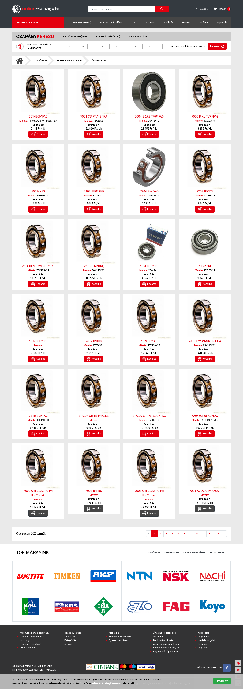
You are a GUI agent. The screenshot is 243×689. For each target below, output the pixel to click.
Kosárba (38, 134)
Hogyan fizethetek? (30, 644)
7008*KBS (38, 191)
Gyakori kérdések (118, 640)
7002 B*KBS (93, 491)
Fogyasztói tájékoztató (166, 651)
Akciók (68, 644)
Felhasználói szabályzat (166, 647)
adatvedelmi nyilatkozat (106, 683)
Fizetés (186, 22)
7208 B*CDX (204, 191)
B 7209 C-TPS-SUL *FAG (149, 416)
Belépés (202, 8)
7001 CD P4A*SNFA (93, 116)
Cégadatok (204, 636)
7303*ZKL (205, 266)
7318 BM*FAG (38, 416)
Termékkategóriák (27, 22)
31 (210, 533)
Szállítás (168, 22)
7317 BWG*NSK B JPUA (205, 341)
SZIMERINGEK (172, 552)
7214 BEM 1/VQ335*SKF (38, 266)
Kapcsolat (222, 22)
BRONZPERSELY (218, 552)
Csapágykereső (81, 22)
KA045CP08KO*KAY (204, 416)
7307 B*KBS (93, 341)
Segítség (202, 647)
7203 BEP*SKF (94, 191)
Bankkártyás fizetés (164, 640)
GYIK (134, 22)
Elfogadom (222, 680)
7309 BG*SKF (149, 341)
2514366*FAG (38, 116)
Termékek (69, 636)
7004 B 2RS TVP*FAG (149, 116)
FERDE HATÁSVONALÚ (69, 60)
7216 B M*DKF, (94, 266)
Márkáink (114, 632)
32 (217, 533)
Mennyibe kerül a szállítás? (34, 632)
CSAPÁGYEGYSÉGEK (194, 552)
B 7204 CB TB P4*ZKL (94, 416)
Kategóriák (70, 640)
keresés (217, 46)
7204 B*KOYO (149, 191)
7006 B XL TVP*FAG (204, 116)
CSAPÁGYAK (40, 60)
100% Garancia (28, 647)
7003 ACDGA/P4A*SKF (204, 491)
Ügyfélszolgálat (206, 640)
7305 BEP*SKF (38, 341)
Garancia (150, 22)
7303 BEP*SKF (149, 266)
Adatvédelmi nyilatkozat (166, 644)
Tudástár (203, 22)
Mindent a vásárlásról (111, 22)
